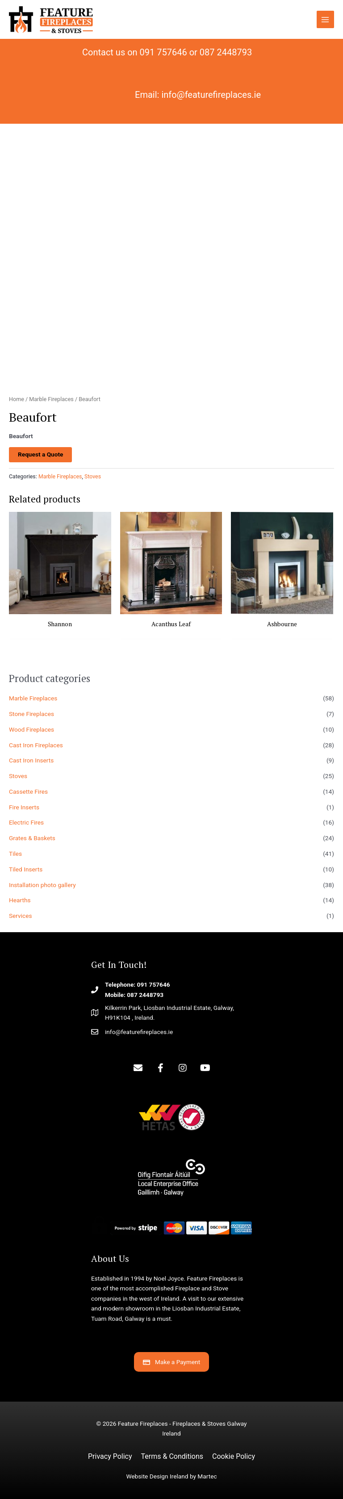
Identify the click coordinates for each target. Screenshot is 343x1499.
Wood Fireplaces (31, 729)
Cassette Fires (28, 791)
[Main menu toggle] (325, 19)
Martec (207, 1476)
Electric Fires (26, 822)
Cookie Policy (233, 1456)
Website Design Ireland (157, 1476)
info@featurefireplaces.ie (211, 94)
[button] (138, 1068)
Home (16, 399)
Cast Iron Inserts (31, 760)
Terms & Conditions (172, 1456)
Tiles (15, 853)
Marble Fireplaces (33, 698)
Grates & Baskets (32, 838)
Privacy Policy (110, 1456)
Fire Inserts (24, 807)
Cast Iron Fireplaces (36, 745)
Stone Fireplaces (31, 713)
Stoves (18, 775)
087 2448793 (226, 52)
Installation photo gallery (42, 884)
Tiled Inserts (25, 869)
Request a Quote (40, 454)
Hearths (19, 900)
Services (20, 915)
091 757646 (163, 52)
